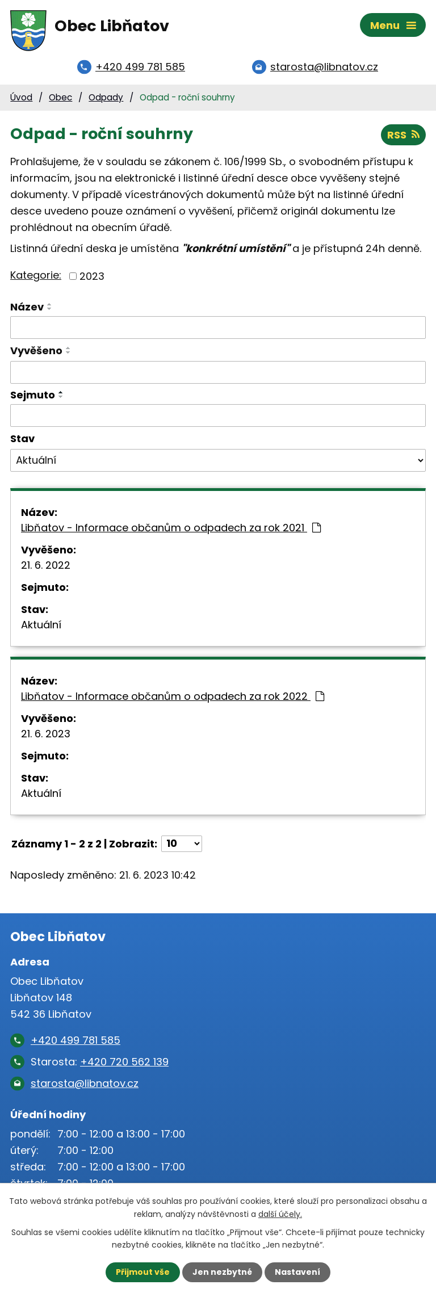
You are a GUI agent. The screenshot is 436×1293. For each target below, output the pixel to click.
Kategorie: (35, 275)
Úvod (21, 97)
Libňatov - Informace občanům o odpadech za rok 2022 (172, 696)
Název (27, 307)
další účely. (280, 1213)
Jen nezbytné (222, 1272)
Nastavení (297, 1272)
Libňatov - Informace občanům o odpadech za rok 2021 (171, 527)
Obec (60, 97)
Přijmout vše (143, 1272)
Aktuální (41, 625)
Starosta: (100, 1062)
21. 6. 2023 (45, 734)
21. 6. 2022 (45, 565)
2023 (91, 276)
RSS (403, 135)
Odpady (106, 97)
